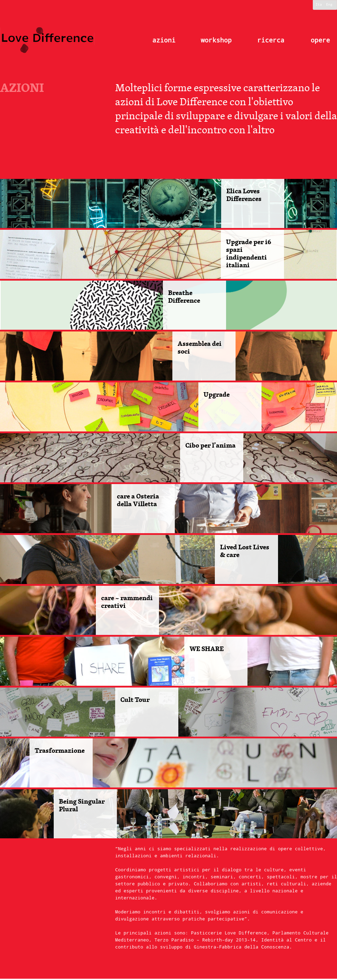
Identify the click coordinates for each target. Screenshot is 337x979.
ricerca (270, 40)
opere (320, 40)
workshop (216, 40)
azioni (164, 40)
